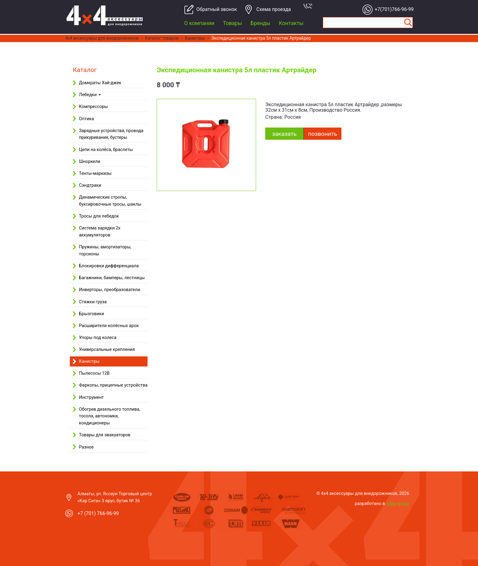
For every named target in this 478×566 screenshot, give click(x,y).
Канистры (195, 38)
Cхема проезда (273, 9)
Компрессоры (93, 106)
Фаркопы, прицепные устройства (113, 385)
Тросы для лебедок (99, 216)
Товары (232, 23)
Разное (86, 447)
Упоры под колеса (97, 337)
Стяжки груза (93, 302)
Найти (407, 22)
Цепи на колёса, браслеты (106, 149)
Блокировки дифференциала (109, 266)
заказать (284, 133)
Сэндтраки (90, 185)
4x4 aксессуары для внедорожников (102, 38)
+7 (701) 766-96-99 (98, 513)
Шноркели (89, 161)
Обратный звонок (214, 9)
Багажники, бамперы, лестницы (112, 277)
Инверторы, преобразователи (109, 289)
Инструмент (91, 397)
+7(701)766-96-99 (392, 9)
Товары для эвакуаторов (104, 435)
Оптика (86, 118)
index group (397, 503)
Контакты (291, 23)
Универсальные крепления (107, 349)
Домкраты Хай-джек (100, 82)
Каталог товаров (162, 38)
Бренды (260, 23)
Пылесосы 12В (94, 373)
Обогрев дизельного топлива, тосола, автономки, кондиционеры (109, 416)
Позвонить (322, 133)
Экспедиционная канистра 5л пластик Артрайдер (261, 38)
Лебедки (90, 94)
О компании (199, 23)
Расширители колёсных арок (109, 325)
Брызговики (91, 313)
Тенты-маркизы (95, 173)
